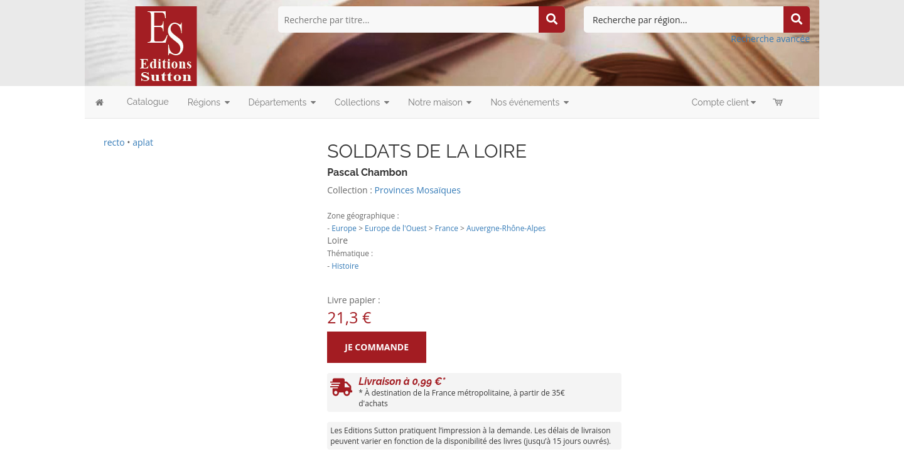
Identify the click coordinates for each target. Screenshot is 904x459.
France (446, 228)
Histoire (344, 266)
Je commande (377, 347)
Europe (344, 228)
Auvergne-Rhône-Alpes (506, 228)
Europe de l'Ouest (396, 228)
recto (114, 142)
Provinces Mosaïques (418, 190)
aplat (142, 142)
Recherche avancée (770, 39)
